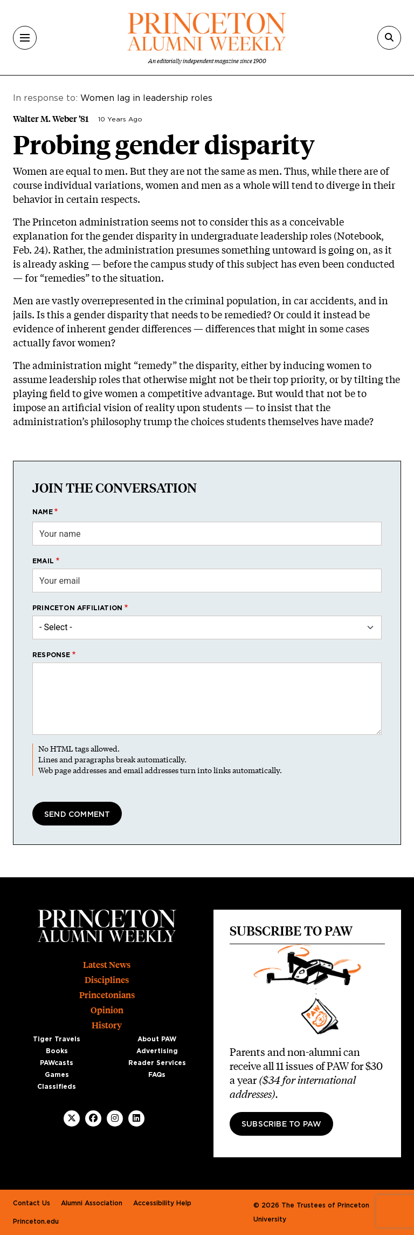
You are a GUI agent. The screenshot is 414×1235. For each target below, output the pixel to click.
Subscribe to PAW (281, 1124)
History (107, 1025)
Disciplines (107, 980)
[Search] (389, 38)
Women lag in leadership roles (146, 98)
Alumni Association (91, 1203)
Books (57, 1051)
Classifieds (56, 1086)
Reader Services (157, 1063)
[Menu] (25, 38)
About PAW (156, 1039)
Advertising (157, 1051)
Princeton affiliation (77, 608)
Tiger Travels (56, 1039)
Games (57, 1075)
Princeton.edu (36, 1221)
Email (43, 561)
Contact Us (31, 1203)
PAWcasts (56, 1063)
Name (42, 512)
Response (51, 655)
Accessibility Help (162, 1203)
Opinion (107, 1010)
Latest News (106, 965)
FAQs (156, 1075)
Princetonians (107, 995)
